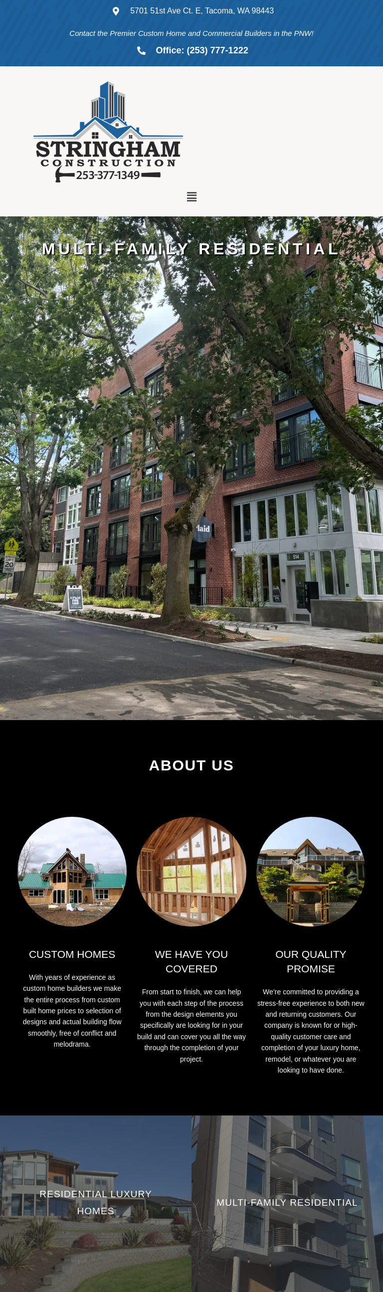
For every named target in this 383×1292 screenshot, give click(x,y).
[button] (191, 196)
